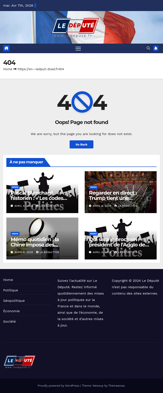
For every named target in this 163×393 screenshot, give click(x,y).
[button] (148, 48)
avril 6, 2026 (24, 206)
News (15, 187)
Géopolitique (14, 301)
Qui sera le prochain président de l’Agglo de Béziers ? (117, 244)
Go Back (81, 144)
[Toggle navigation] (78, 48)
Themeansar (116, 385)
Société (9, 321)
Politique (10, 290)
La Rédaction (47, 206)
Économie (11, 311)
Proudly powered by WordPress (59, 385)
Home (7, 69)
